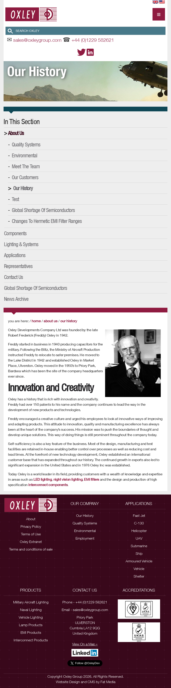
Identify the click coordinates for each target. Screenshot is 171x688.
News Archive (16, 299)
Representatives (18, 266)
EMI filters (91, 479)
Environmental (24, 155)
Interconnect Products (31, 640)
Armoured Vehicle (139, 561)
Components (15, 233)
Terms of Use (31, 534)
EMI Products (30, 632)
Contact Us (13, 277)
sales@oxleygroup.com (37, 40)
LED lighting (42, 479)
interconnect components (47, 484)
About (30, 519)
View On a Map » (85, 644)
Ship (139, 553)
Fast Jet (139, 515)
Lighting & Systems (21, 244)
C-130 (139, 523)
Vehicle (139, 569)
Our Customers (25, 177)
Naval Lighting (31, 610)
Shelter (139, 576)
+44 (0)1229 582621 (92, 40)
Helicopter (139, 531)
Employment (84, 538)
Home (36, 321)
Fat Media (107, 682)
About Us (16, 133)
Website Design (68, 682)
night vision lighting (68, 479)
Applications (14, 255)
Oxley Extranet (31, 542)
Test (15, 199)
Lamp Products (31, 625)
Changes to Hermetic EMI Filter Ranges (47, 221)
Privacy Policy (30, 526)
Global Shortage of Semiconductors (43, 210)
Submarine (139, 546)
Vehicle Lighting (31, 617)
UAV (139, 538)
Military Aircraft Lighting (31, 602)
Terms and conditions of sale (31, 549)
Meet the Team (26, 166)
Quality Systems (26, 144)
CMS (91, 682)
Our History (23, 188)
